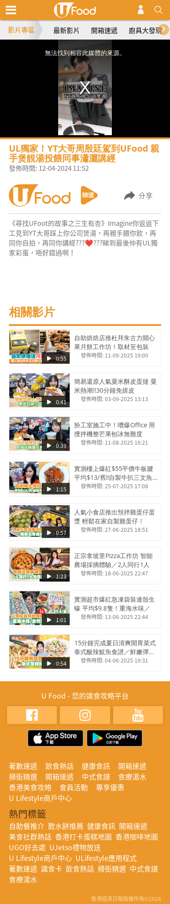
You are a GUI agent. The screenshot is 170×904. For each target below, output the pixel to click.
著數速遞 (23, 765)
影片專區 (21, 30)
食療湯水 (132, 776)
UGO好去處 (27, 847)
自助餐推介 (26, 825)
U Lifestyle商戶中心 (40, 797)
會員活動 (73, 787)
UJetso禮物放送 (75, 847)
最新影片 (66, 30)
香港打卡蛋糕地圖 (83, 836)
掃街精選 (23, 776)
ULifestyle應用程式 (106, 857)
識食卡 (51, 868)
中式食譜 (96, 776)
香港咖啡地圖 (136, 836)
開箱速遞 (104, 30)
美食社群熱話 (30, 836)
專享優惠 (110, 787)
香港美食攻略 (30, 787)
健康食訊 (96, 765)
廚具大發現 (145, 30)
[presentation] (167, 28)
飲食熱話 (59, 765)
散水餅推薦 (65, 825)
